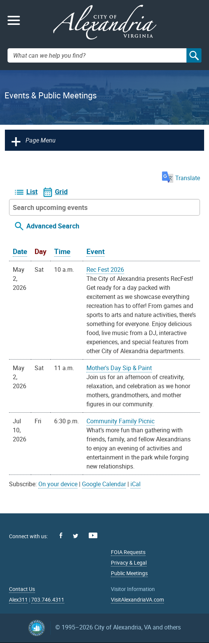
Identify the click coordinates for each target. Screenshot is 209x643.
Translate (181, 178)
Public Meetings (129, 573)
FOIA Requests (128, 552)
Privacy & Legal (129, 562)
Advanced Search (52, 225)
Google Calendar (104, 484)
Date (20, 251)
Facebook (60, 535)
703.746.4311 (47, 599)
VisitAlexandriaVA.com (137, 599)
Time (62, 251)
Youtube (93, 535)
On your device (57, 484)
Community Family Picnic (120, 421)
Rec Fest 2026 (105, 269)
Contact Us (22, 588)
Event (95, 251)
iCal (135, 484)
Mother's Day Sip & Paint (119, 368)
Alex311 (18, 599)
